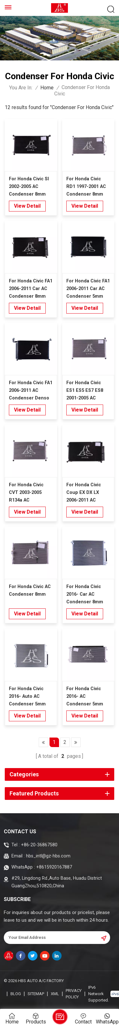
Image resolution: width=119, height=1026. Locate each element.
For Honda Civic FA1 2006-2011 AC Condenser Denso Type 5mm (30, 391)
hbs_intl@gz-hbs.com (48, 856)
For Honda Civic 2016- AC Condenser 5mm (84, 696)
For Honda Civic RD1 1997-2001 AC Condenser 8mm (86, 186)
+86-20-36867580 (39, 845)
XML (55, 993)
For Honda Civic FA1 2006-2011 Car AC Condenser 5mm (88, 288)
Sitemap (36, 993)
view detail (27, 206)
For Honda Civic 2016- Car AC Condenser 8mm (84, 594)
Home (47, 87)
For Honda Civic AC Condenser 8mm (30, 590)
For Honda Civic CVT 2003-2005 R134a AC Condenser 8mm (27, 493)
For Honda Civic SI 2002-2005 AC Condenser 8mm (29, 186)
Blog (15, 993)
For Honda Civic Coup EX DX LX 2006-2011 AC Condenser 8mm (84, 493)
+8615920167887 (54, 867)
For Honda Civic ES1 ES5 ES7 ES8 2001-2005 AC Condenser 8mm (84, 391)
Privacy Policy (74, 993)
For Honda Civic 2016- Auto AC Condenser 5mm (27, 696)
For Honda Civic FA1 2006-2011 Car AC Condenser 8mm (30, 288)
